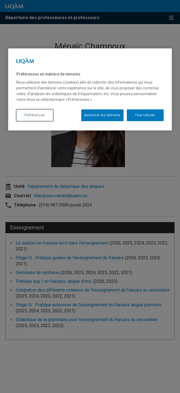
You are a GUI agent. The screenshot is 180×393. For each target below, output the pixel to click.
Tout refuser (145, 115)
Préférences (35, 115)
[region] (90, 89)
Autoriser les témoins (102, 115)
